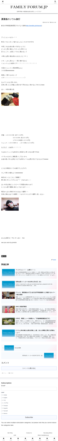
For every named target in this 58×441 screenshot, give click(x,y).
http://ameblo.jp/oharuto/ (33, 25)
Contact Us (29, 433)
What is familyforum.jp (43, 435)
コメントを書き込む (29, 369)
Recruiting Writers (47, 433)
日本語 (4, 256)
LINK (15, 435)
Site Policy (10, 433)
